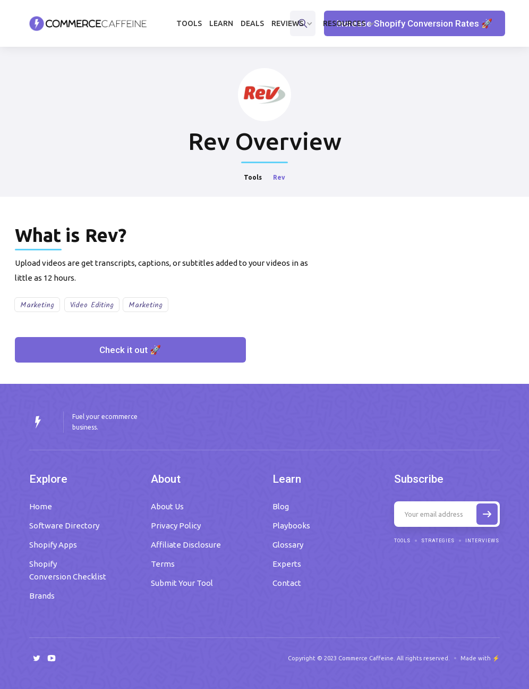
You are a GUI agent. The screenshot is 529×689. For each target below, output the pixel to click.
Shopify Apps (53, 544)
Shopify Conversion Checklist (67, 570)
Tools (189, 23)
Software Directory (64, 525)
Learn (221, 23)
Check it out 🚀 (130, 349)
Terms (163, 563)
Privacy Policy (176, 525)
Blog (280, 506)
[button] (293, 23)
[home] (88, 23)
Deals (252, 23)
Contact (286, 582)
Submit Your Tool (182, 582)
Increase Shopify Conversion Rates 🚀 (414, 23)
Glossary (287, 544)
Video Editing (92, 305)
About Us (167, 506)
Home (40, 506)
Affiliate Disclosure (186, 544)
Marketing (37, 305)
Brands (42, 595)
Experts (286, 563)
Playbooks (291, 525)
